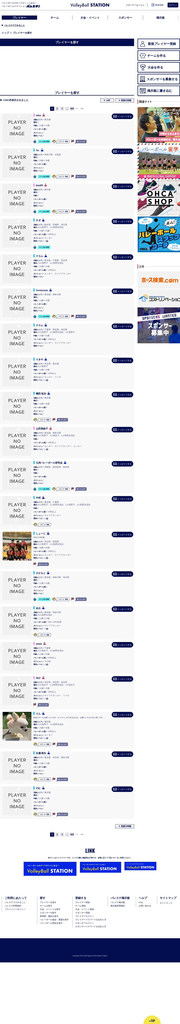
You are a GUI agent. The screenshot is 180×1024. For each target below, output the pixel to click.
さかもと (41, 573)
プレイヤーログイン (84, 916)
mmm (39, 644)
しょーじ (41, 533)
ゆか (38, 678)
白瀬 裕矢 (41, 753)
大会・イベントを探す (50, 909)
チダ (38, 220)
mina (38, 115)
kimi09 (39, 185)
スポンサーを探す (48, 913)
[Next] (77, 109)
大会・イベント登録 (84, 909)
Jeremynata (42, 290)
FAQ (141, 902)
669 (72, 108)
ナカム (39, 256)
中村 (38, 498)
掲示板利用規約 (117, 906)
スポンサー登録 (82, 913)
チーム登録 (80, 906)
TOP (152, 1021)
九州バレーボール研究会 (49, 463)
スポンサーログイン (84, 923)
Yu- (38, 150)
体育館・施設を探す (49, 916)
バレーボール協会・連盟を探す (54, 920)
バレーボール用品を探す (51, 923)
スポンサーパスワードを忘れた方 (90, 926)
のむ (38, 788)
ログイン (173, 5)
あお (38, 608)
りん (38, 713)
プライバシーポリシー (15, 909)
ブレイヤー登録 (82, 902)
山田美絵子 (42, 428)
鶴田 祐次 (41, 393)
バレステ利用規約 (13, 906)
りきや (39, 359)
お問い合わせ (145, 906)
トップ (5, 33)
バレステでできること (14, 25)
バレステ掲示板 (117, 902)
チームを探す (46, 906)
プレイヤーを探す (48, 902)
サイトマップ (166, 903)
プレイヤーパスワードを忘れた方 (90, 920)
